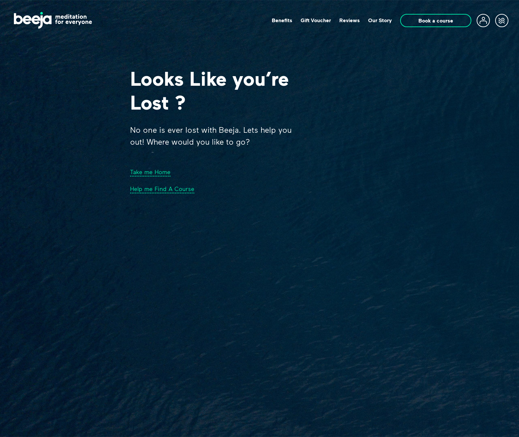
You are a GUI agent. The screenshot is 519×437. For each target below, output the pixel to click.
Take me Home (150, 171)
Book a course (435, 20)
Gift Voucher (316, 20)
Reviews (349, 20)
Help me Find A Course (162, 188)
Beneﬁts (282, 20)
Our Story (380, 20)
